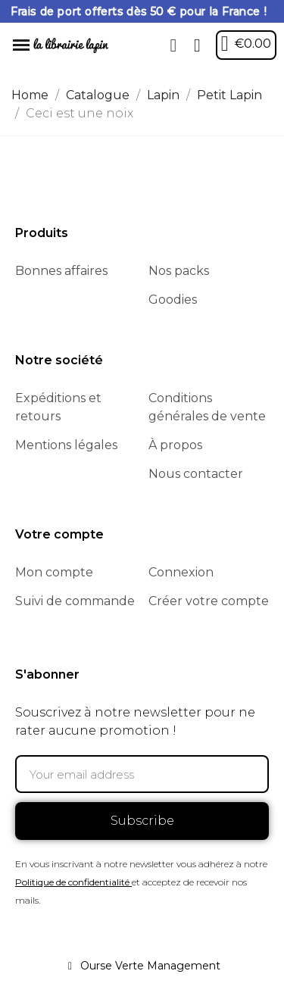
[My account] (197, 45)
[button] (173, 45)
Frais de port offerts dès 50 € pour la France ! (139, 11)
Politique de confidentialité (72, 882)
